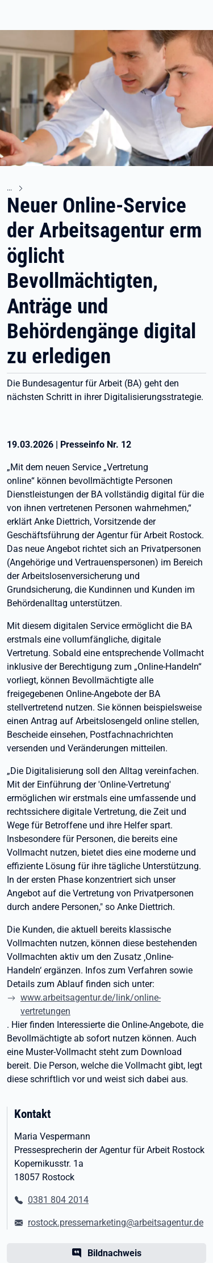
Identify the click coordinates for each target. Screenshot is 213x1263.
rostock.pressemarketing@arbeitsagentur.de (115, 1222)
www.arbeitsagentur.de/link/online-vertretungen (90, 1004)
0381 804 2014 (58, 1199)
